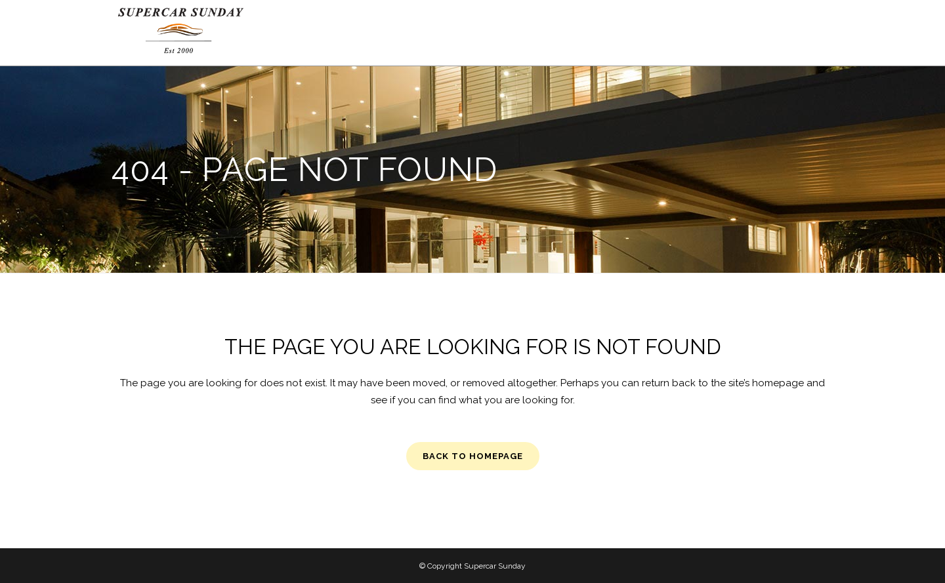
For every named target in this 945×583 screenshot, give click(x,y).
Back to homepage (473, 456)
